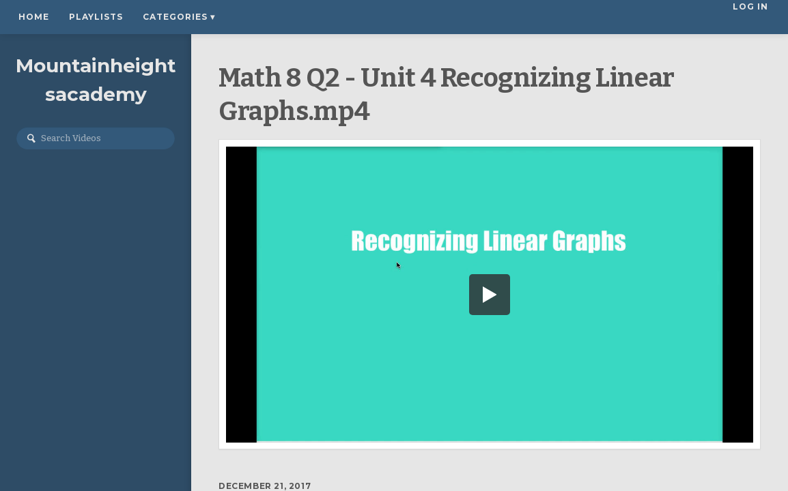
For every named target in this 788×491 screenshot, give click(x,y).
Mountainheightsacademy (96, 80)
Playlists (96, 17)
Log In (752, 17)
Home (33, 17)
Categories (179, 17)
